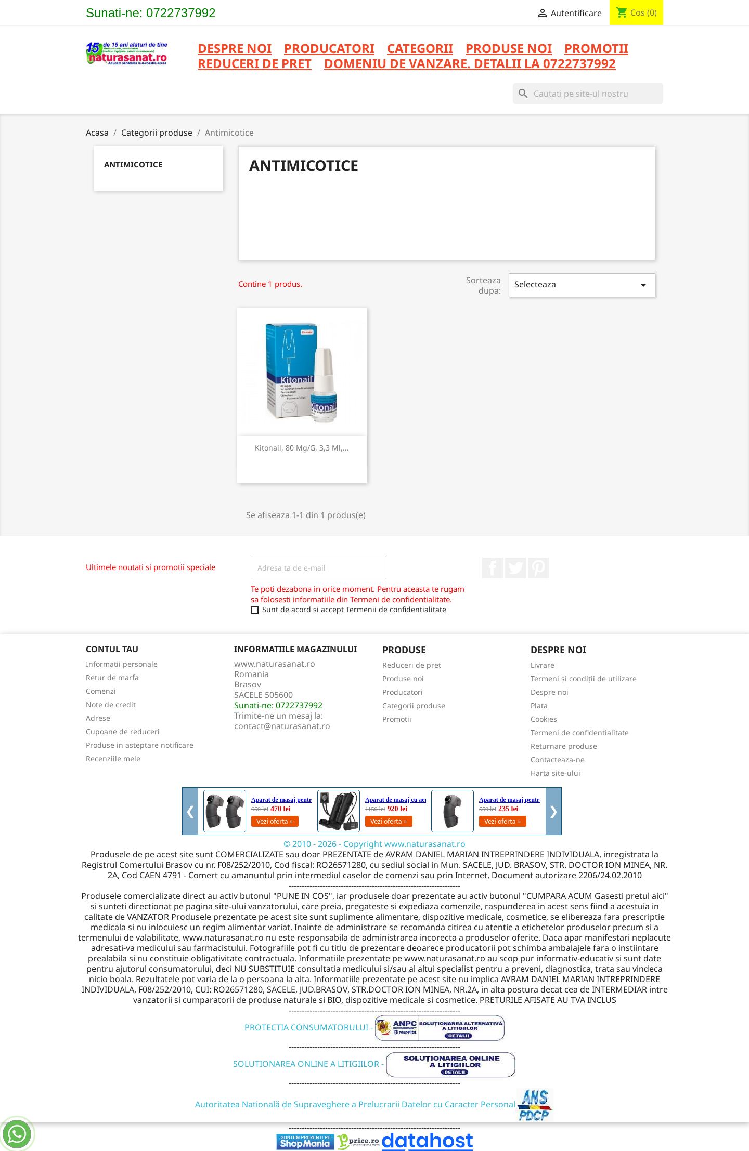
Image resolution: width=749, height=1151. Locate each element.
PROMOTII (596, 49)
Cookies (544, 719)
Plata (539, 705)
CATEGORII (420, 49)
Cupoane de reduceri (123, 731)
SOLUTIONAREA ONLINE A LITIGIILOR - (374, 1063)
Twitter (515, 568)
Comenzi (101, 691)
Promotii (396, 719)
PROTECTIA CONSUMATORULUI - (374, 1027)
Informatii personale (122, 664)
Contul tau (112, 649)
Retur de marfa (112, 677)
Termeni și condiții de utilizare (584, 678)
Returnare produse (564, 746)
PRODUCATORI (329, 49)
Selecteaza (582, 285)
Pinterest (538, 568)
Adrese (98, 718)
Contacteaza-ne (558, 759)
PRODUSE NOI (509, 49)
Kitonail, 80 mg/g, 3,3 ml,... (302, 448)
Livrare (542, 665)
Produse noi (403, 678)
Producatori (402, 692)
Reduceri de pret (411, 665)
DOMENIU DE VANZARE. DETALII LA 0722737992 (470, 64)
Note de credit (111, 704)
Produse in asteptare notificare (139, 745)
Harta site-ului (555, 773)
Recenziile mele (113, 758)
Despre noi (235, 49)
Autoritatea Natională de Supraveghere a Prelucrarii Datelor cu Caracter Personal (374, 1104)
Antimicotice (133, 164)
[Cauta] (588, 93)
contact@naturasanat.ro (282, 726)
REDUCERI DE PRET (255, 64)
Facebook (492, 568)
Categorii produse (413, 705)
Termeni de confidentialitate (580, 732)
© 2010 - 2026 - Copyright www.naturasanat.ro (374, 844)
